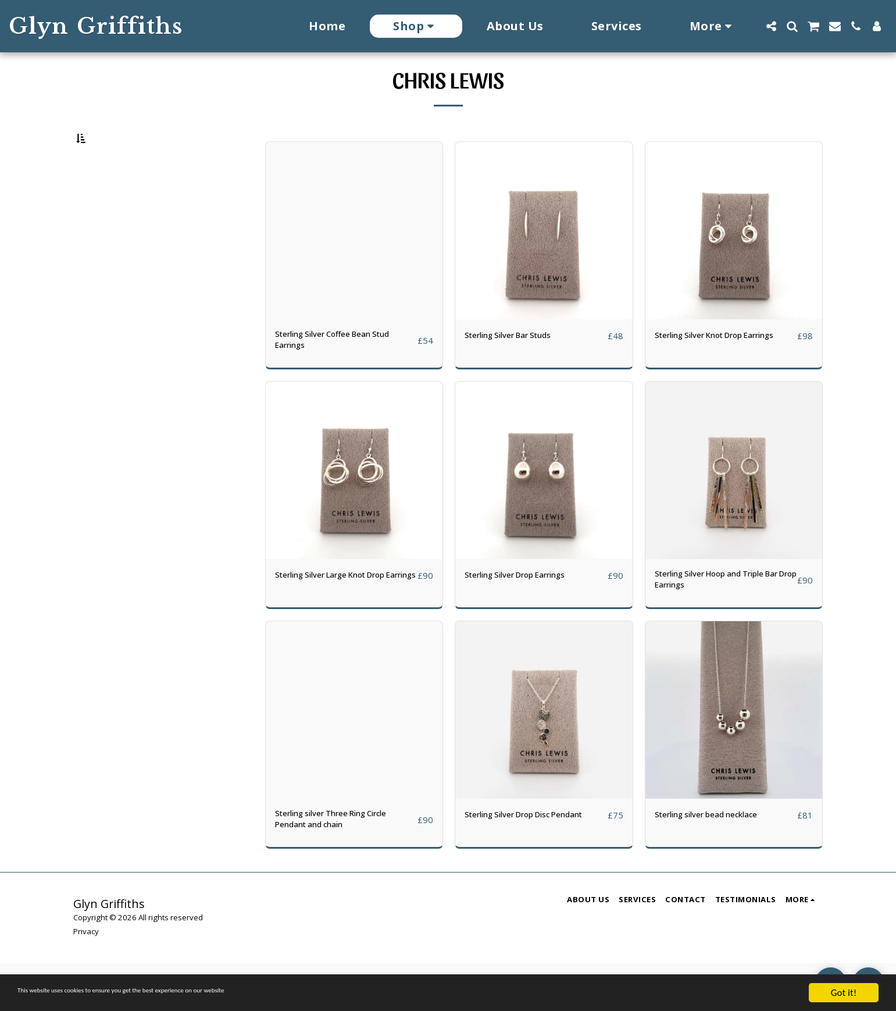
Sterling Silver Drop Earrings (528, 611)
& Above (110, 244)
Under (106, 198)
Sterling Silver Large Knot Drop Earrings (345, 618)
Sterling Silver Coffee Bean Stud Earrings (346, 373)
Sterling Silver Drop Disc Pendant (519, 864)
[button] (771, 26)
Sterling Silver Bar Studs (519, 365)
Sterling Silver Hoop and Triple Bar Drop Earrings (723, 618)
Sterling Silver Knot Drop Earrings (710, 373)
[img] (354, 261)
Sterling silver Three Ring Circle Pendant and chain (345, 864)
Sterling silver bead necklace (718, 856)
